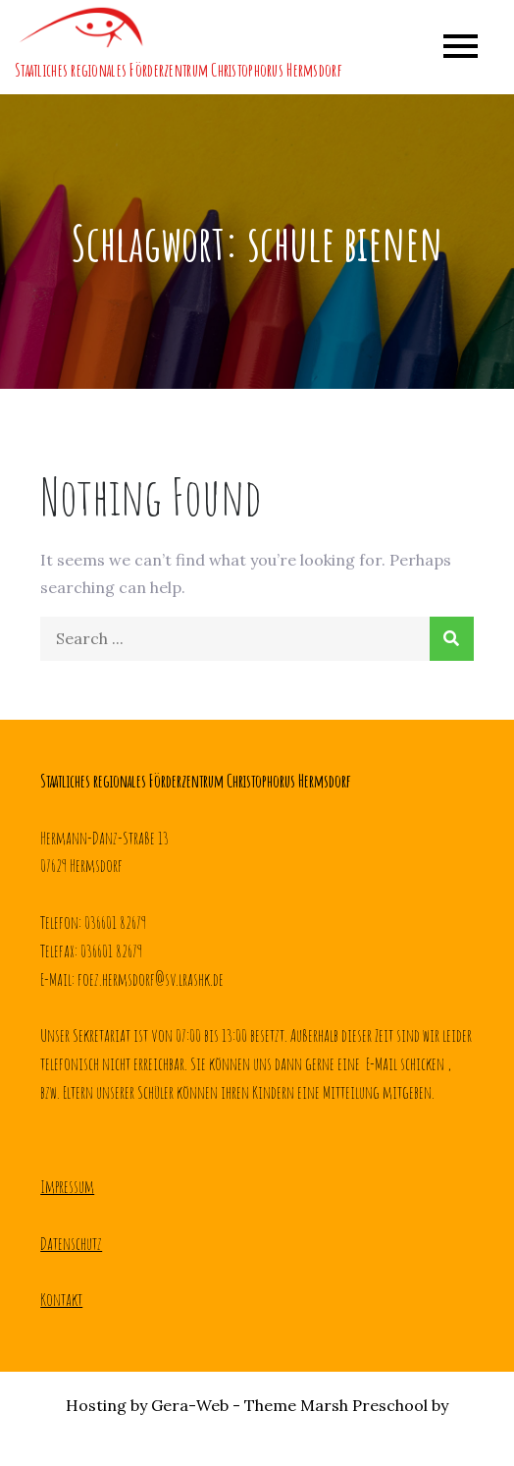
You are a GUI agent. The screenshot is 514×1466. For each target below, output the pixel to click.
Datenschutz (71, 1243)
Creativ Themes (257, 1432)
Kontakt (61, 1299)
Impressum (67, 1186)
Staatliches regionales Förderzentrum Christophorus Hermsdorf (178, 70)
